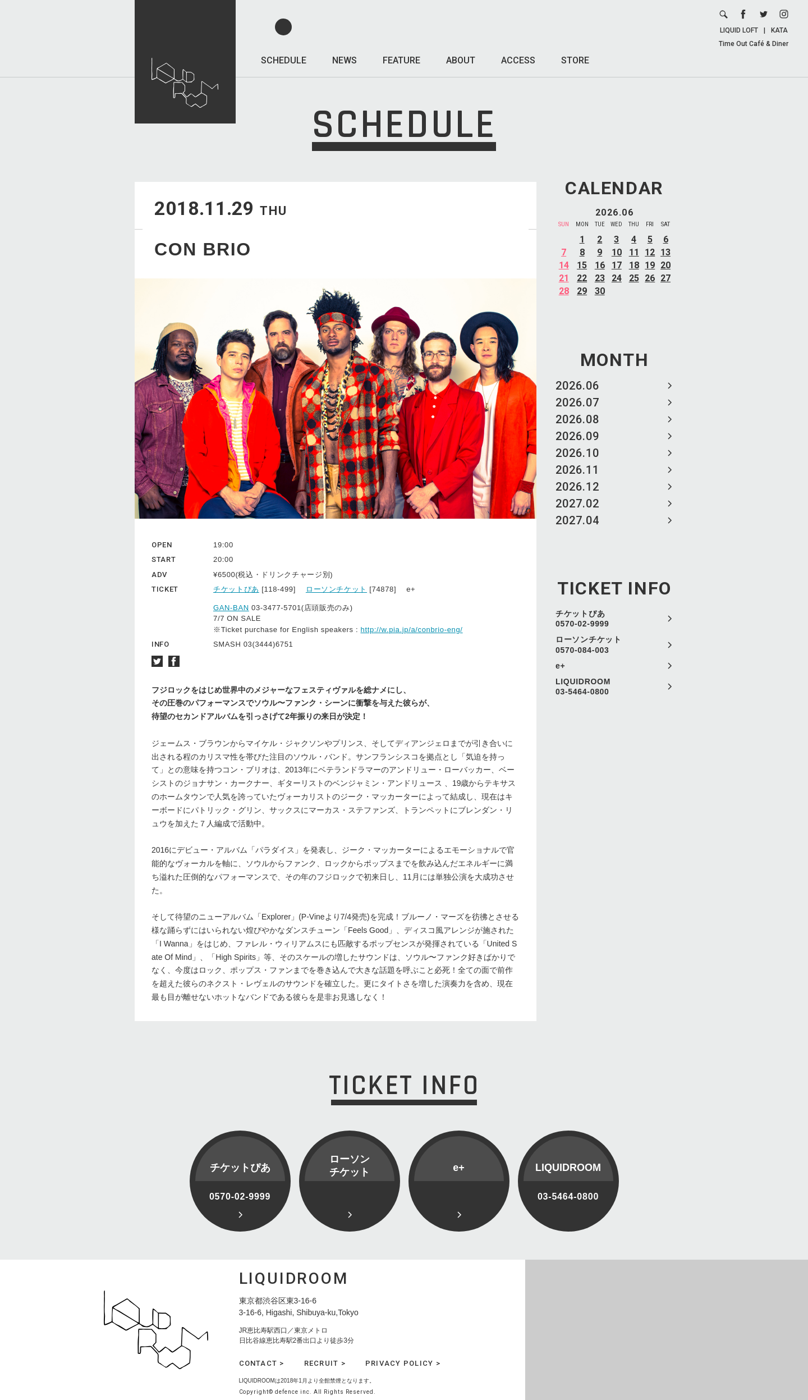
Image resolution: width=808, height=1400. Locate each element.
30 (600, 291)
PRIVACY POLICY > (402, 1363)
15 (582, 265)
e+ (560, 665)
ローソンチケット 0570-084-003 (589, 644)
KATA (779, 30)
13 (665, 252)
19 (650, 265)
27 (665, 278)
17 (617, 265)
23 (600, 278)
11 (634, 252)
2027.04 (577, 520)
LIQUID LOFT (739, 30)
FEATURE (401, 60)
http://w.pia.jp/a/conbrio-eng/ (412, 629)
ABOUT (460, 60)
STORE (575, 60)
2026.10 (577, 453)
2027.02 (577, 503)
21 (564, 278)
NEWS (344, 60)
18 (634, 265)
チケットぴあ (236, 589)
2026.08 (577, 419)
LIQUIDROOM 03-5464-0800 (583, 686)
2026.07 (577, 402)
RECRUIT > (325, 1363)
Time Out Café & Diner (753, 44)
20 (665, 265)
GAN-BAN (231, 607)
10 (617, 252)
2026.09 (577, 436)
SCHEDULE (283, 60)
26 (650, 278)
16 (600, 265)
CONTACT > (261, 1363)
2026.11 (577, 469)
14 (564, 265)
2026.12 (577, 486)
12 (650, 252)
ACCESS (518, 60)
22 (582, 278)
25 (634, 278)
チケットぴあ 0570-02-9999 (582, 618)
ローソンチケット (336, 589)
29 (582, 291)
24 (617, 278)
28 (564, 291)
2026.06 (577, 385)
